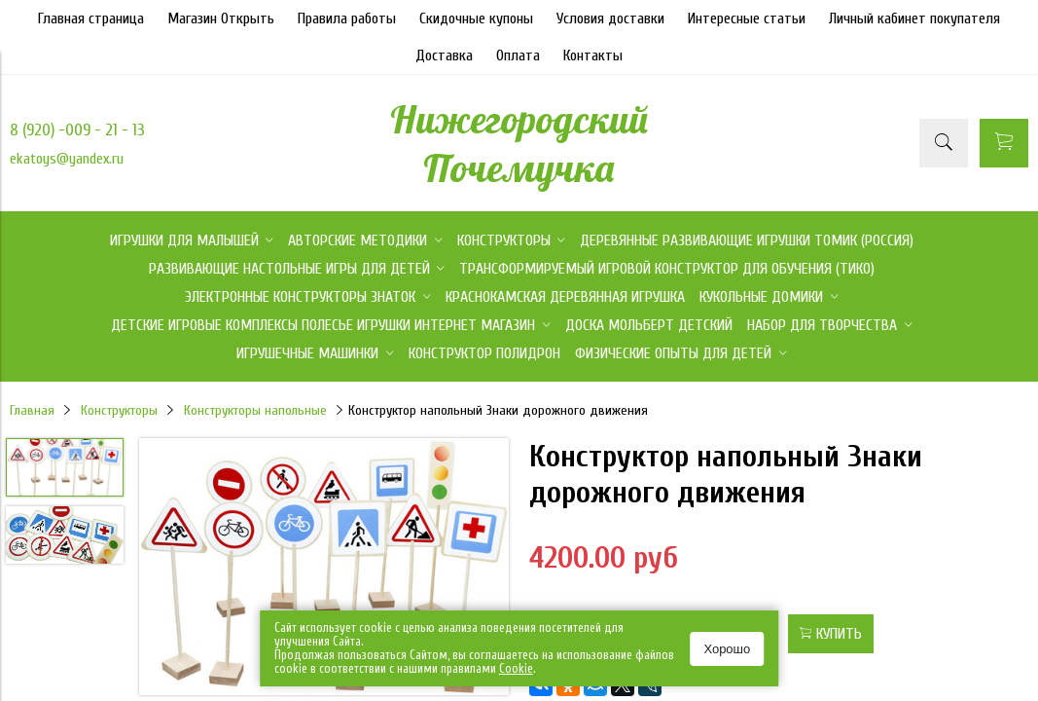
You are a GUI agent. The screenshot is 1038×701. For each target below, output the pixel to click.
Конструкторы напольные (255, 410)
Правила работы (347, 18)
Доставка (444, 55)
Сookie (516, 668)
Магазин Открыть (220, 18)
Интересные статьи (746, 18)
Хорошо (726, 649)
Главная (32, 410)
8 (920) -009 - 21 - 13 (77, 130)
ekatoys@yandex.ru (67, 158)
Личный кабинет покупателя (914, 18)
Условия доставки (610, 18)
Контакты (593, 55)
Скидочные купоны (476, 18)
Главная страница (91, 18)
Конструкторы (119, 410)
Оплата (518, 55)
